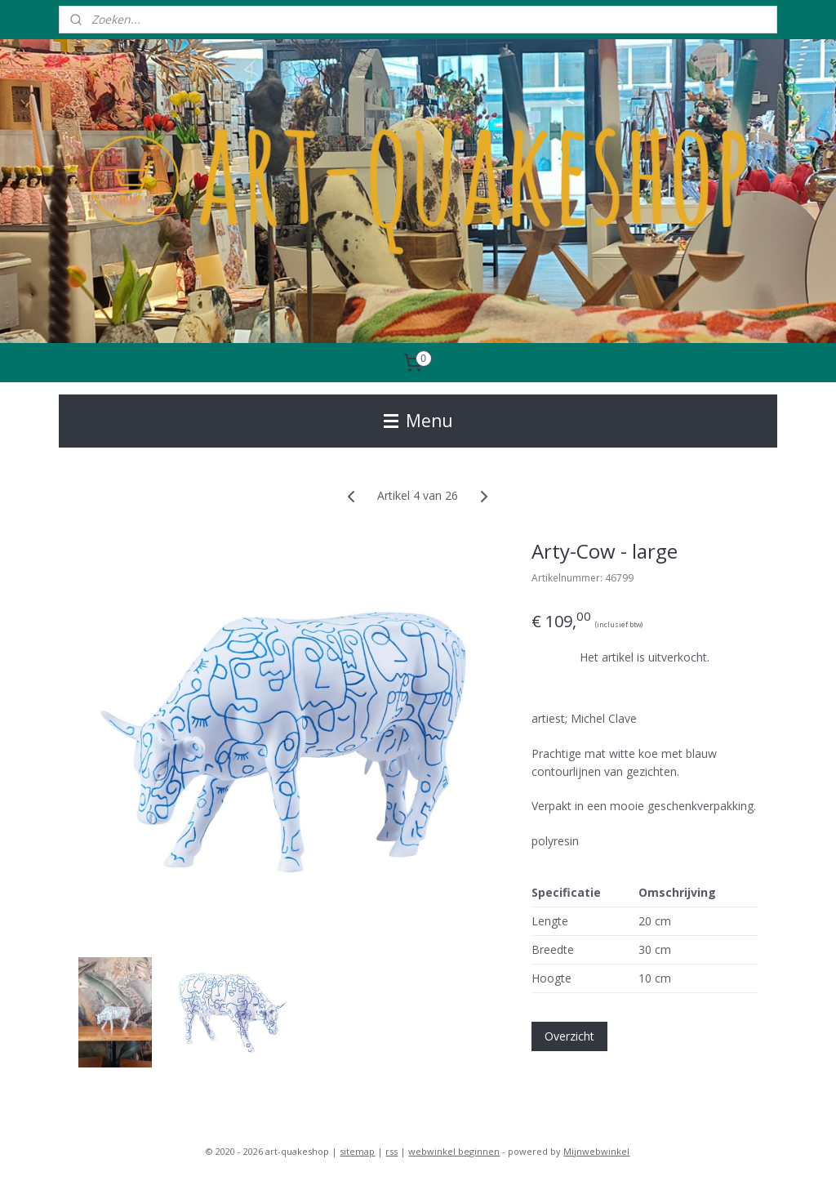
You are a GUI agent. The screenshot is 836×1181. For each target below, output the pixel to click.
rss (391, 1151)
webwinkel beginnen (454, 1151)
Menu (418, 420)
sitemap (357, 1151)
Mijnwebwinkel (596, 1151)
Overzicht (569, 1037)
